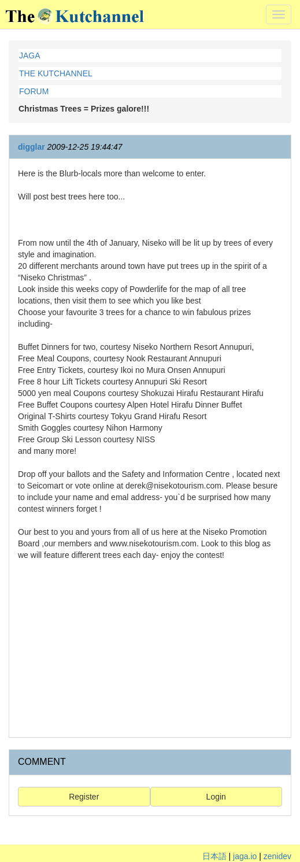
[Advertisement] (150, 647)
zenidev (277, 856)
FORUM (34, 91)
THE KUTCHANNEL (55, 73)
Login (216, 796)
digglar (31, 146)
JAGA (29, 55)
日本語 (214, 856)
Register (84, 796)
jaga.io (245, 856)
